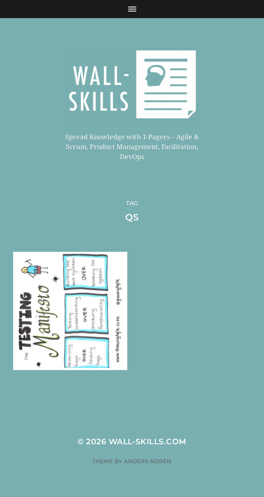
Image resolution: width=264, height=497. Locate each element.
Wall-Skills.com (148, 441)
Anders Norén (147, 461)
